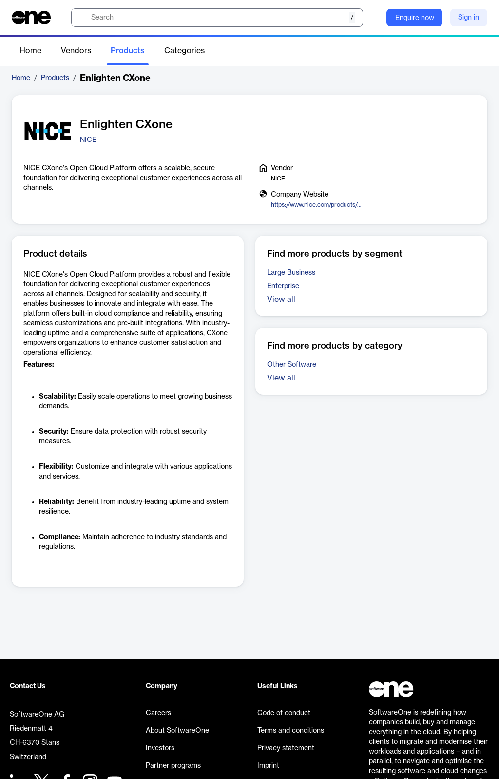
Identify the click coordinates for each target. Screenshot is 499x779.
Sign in (468, 17)
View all (281, 299)
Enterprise (283, 286)
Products (128, 51)
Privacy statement (285, 748)
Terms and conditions (290, 730)
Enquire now (414, 18)
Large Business (291, 272)
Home (30, 51)
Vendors (76, 51)
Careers (158, 713)
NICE (88, 140)
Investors (160, 748)
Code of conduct (283, 713)
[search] (217, 17)
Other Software (291, 364)
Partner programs (173, 765)
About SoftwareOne (177, 730)
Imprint (268, 765)
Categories (184, 51)
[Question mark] (373, 17)
